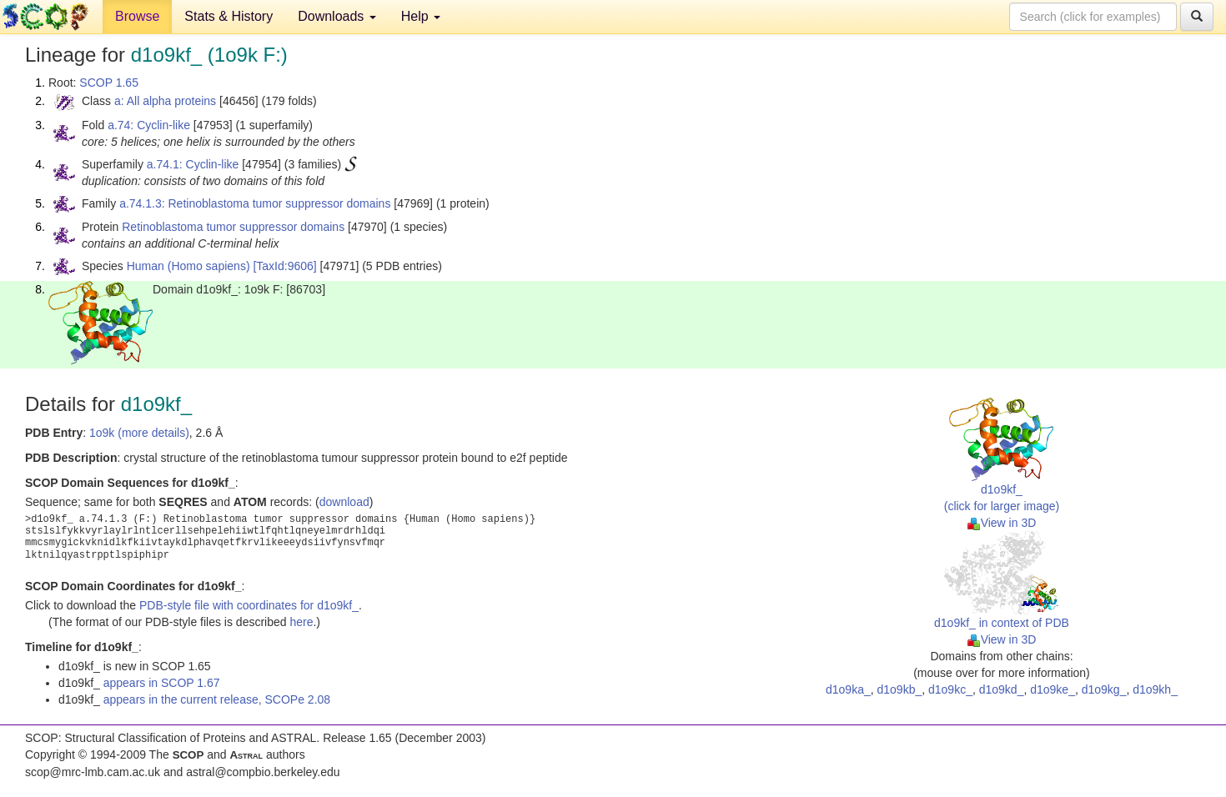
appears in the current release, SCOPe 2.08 (216, 699)
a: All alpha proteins (165, 101)
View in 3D (1002, 522)
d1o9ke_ (1052, 689)
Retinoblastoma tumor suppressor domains (233, 226)
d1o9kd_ (1001, 689)
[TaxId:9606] (284, 266)
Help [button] (420, 16)
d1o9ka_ (848, 689)
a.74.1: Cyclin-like (193, 164)
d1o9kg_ (1104, 689)
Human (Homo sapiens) (188, 266)
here (301, 622)
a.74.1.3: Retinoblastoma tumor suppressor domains (254, 203)
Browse (137, 16)
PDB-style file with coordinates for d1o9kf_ (249, 605)
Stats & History (228, 16)
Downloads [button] (337, 16)
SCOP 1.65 (108, 82)
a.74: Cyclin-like (149, 125)
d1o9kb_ (899, 689)
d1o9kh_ (1155, 689)
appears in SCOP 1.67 (161, 682)
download (344, 502)
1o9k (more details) (139, 432)
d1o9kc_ (950, 689)
